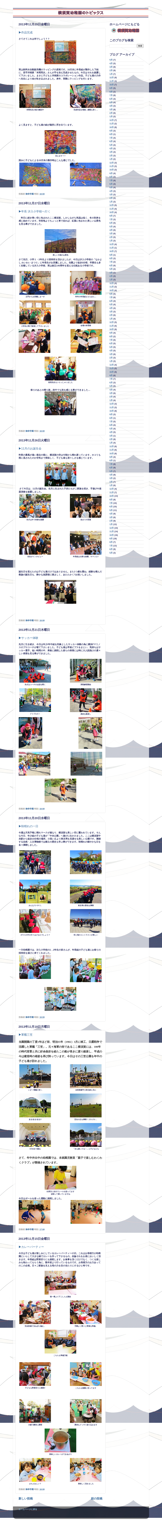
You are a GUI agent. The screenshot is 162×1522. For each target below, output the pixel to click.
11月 (111, 81)
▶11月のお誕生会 (30, 448)
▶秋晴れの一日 (28, 826)
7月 (111, 95)
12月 (111, 77)
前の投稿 (96, 1498)
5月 (111, 60)
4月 (111, 63)
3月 (111, 67)
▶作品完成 (26, 32)
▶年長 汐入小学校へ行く (34, 211)
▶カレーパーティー (31, 1246)
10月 (111, 85)
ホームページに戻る (28, 1509)
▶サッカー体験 (28, 638)
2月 (111, 70)
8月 (111, 92)
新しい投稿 (26, 1498)
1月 (111, 74)
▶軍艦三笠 (26, 1034)
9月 (111, 88)
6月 (111, 99)
